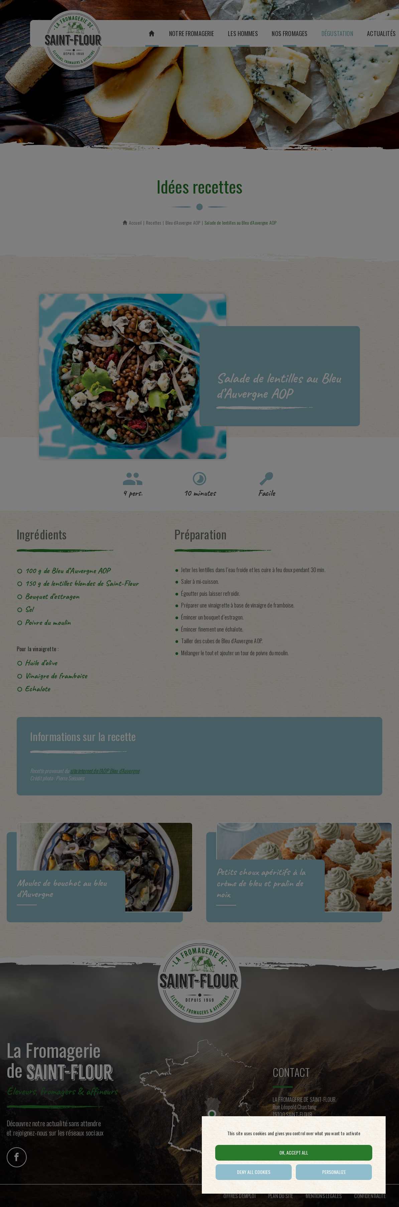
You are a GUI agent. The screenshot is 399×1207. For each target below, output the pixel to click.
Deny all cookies (253, 1171)
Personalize (334, 1171)
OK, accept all (293, 1152)
